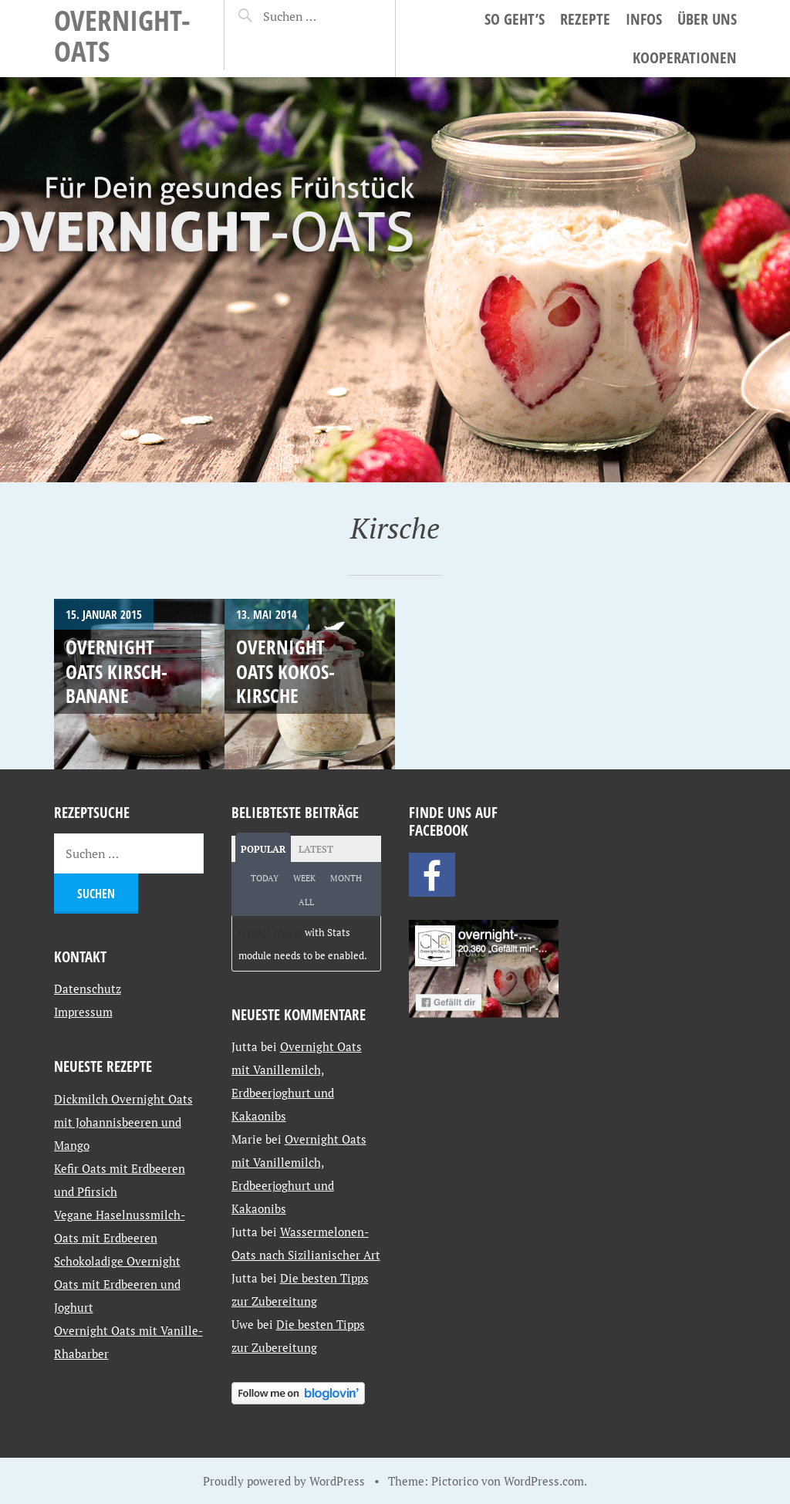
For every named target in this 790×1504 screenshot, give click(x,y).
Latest (316, 849)
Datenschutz (87, 988)
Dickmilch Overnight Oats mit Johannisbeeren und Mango (123, 1122)
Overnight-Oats (122, 35)
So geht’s (514, 18)
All (306, 902)
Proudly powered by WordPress (284, 1481)
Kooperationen (685, 57)
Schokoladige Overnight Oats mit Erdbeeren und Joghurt (117, 1284)
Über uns (707, 18)
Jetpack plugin (270, 932)
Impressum (83, 1011)
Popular (263, 849)
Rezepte (585, 18)
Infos (644, 18)
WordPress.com (544, 1481)
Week (304, 878)
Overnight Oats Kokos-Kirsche (285, 671)
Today (265, 878)
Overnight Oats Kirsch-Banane (116, 671)
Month (346, 878)
